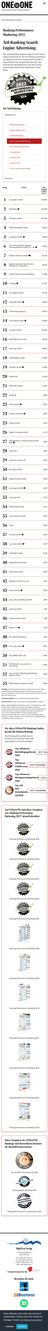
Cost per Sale (14, 157)
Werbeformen (10, 115)
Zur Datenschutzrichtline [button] (31, 1320)
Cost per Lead (14, 152)
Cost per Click (14, 163)
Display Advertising (17, 130)
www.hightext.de (25, 1264)
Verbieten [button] (9, 1326)
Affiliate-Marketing (16, 124)
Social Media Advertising (19, 146)
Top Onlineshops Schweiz (12, 20)
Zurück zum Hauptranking (19, 168)
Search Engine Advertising (19, 141)
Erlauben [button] (22, 1326)
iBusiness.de (28, 736)
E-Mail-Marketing (16, 135)
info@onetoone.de (26, 1262)
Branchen (9, 178)
